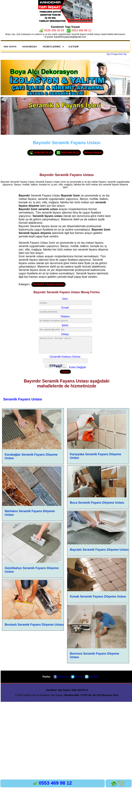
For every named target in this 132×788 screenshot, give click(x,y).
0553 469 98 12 (79, 30)
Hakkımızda (29, 46)
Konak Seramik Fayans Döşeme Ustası (98, 596)
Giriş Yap (122, 54)
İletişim (74, 46)
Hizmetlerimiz (52, 46)
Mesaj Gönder (93, 152)
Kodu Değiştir (77, 367)
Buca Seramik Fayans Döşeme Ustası (97, 502)
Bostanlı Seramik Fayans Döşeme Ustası (34, 624)
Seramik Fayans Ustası (48, 284)
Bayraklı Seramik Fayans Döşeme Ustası (99, 549)
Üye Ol (110, 54)
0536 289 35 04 (51, 30)
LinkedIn (92, 676)
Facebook (60, 676)
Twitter (76, 676)
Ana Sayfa (10, 46)
